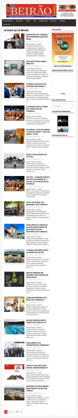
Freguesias (19, 21)
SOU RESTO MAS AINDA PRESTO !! (36, 62)
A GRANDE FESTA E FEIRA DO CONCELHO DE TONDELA (37, 108)
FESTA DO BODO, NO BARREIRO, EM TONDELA (37, 203)
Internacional (43, 21)
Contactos (6, 24)
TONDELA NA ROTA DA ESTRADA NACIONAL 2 (36, 85)
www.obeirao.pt (8, 21)
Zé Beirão (38, 41)
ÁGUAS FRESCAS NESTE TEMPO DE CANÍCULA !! (36, 321)
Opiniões (62, 21)
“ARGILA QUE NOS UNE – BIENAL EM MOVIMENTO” (37, 366)
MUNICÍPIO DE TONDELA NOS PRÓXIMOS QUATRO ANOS (37, 36)
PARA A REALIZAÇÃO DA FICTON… (36, 155)
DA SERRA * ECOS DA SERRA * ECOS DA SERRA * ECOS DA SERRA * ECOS (38, 131)
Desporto (53, 21)
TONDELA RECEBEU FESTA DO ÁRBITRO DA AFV (37, 251)
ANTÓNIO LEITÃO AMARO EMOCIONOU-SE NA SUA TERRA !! (37, 388)
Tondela (62, 94)
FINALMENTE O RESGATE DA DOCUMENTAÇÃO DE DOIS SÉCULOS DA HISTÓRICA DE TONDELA (37, 228)
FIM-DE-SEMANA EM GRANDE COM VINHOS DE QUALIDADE (37, 275)
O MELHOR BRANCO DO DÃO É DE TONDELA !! (36, 298)
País (35, 21)
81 (17, 412)
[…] (45, 56)
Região (28, 21)
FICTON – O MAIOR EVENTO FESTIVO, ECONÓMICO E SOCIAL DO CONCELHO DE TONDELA (38, 180)
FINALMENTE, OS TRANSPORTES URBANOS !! (37, 344)
